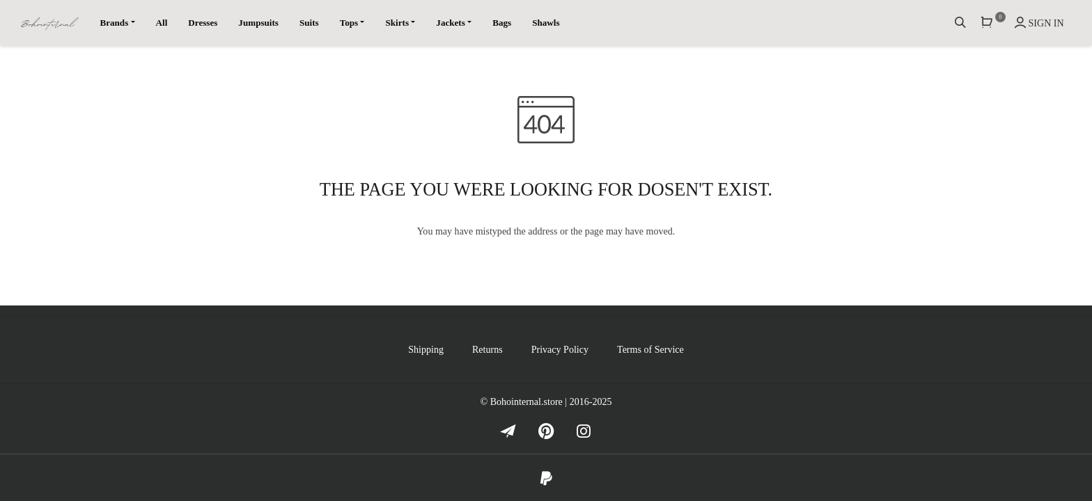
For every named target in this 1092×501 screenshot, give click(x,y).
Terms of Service (650, 349)
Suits (309, 22)
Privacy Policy (559, 349)
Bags (501, 22)
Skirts (397, 22)
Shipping (426, 349)
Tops (349, 22)
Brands (114, 22)
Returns (487, 349)
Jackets (450, 22)
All (162, 22)
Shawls (545, 22)
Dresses (202, 22)
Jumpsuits (258, 22)
